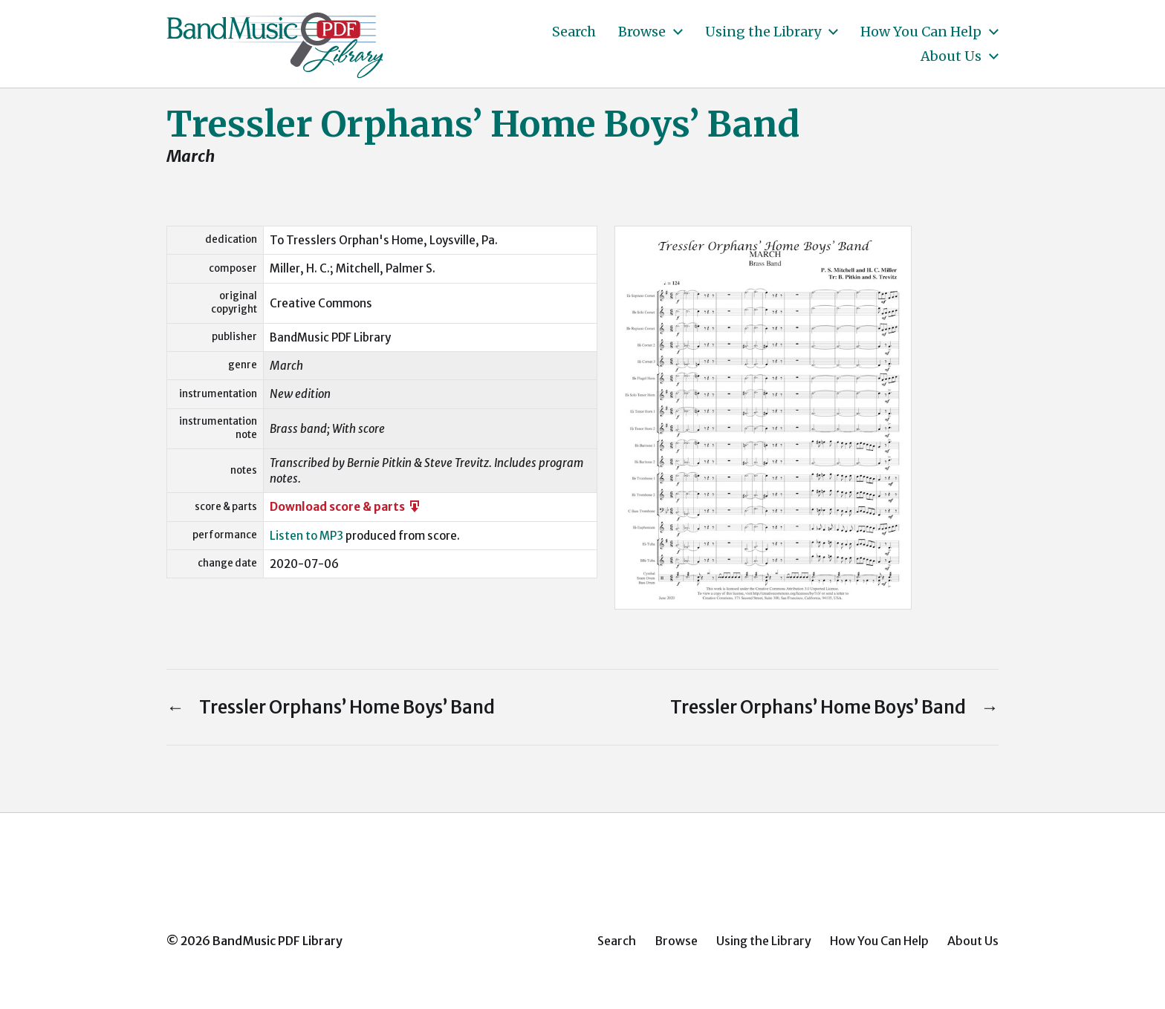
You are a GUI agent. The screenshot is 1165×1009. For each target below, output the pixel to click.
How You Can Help (920, 32)
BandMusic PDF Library (277, 940)
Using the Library (763, 32)
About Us (951, 56)
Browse (642, 32)
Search (574, 32)
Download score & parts (346, 507)
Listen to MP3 (306, 536)
